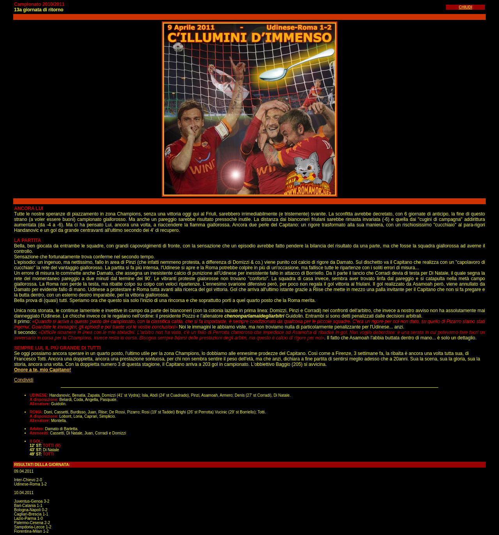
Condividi (23, 380)
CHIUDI (465, 7)
